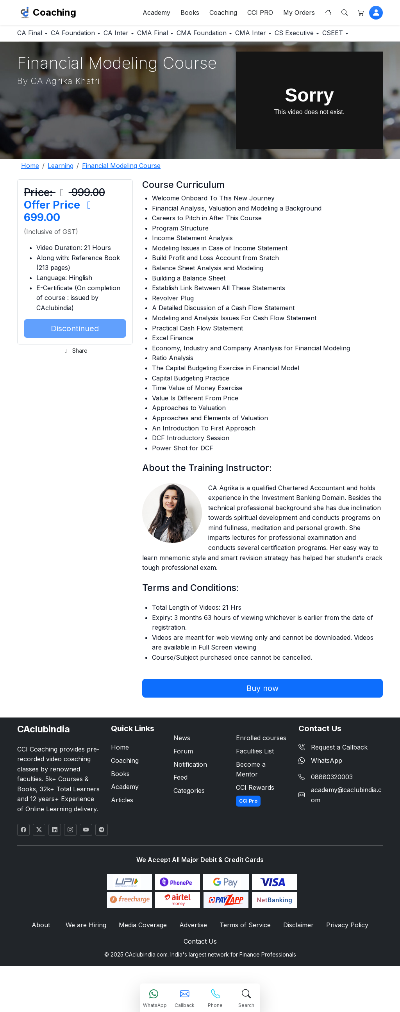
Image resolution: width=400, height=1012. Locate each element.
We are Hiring (87, 950)
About (44, 950)
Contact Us (200, 967)
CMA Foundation (247, 36)
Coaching (54, 14)
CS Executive (42, 57)
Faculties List (255, 775)
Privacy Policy (343, 950)
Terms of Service (244, 950)
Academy (156, 14)
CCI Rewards (255, 812)
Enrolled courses (261, 762)
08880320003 (332, 801)
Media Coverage (143, 950)
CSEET (92, 57)
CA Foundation (88, 36)
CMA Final (188, 36)
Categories (189, 815)
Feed (180, 802)
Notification (190, 788)
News (181, 762)
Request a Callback (333, 772)
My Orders (299, 14)
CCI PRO (260, 14)
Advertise (193, 950)
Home (120, 772)
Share (75, 375)
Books (189, 14)
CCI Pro (248, 825)
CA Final (35, 36)
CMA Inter (306, 36)
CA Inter (141, 36)
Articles (122, 824)
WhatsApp (320, 785)
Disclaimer (296, 950)
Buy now (262, 713)
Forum (183, 775)
